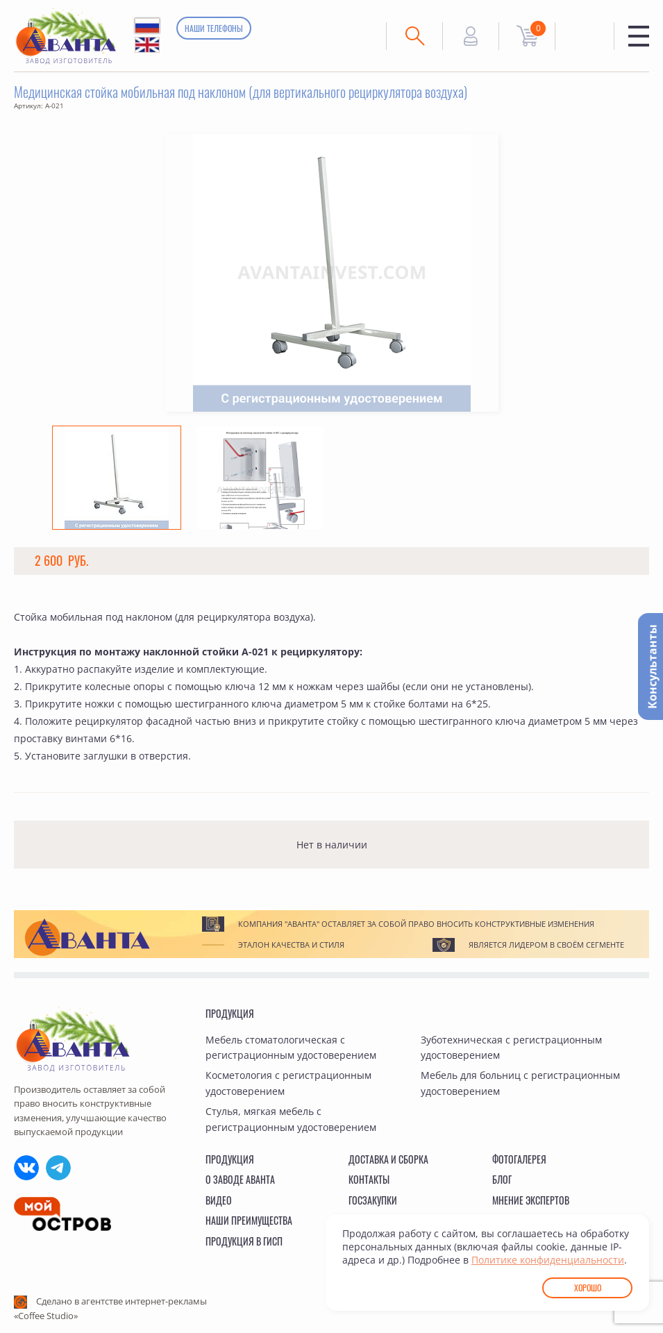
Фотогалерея (519, 1159)
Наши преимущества (248, 1220)
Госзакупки (373, 1200)
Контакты (369, 1179)
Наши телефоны (214, 28)
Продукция (229, 1013)
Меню (638, 36)
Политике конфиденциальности (547, 1259)
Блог (502, 1179)
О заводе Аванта (240, 1179)
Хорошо (587, 1287)
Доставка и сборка (388, 1159)
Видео (218, 1200)
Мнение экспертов (530, 1200)
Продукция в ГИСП (244, 1241)
